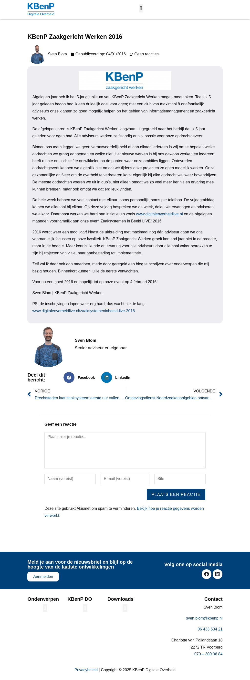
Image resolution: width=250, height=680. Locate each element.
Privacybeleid (86, 670)
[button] (141, 8)
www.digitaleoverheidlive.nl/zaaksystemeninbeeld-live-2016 (83, 311)
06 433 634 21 (210, 629)
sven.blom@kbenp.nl (204, 618)
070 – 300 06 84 (208, 654)
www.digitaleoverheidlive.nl (159, 214)
